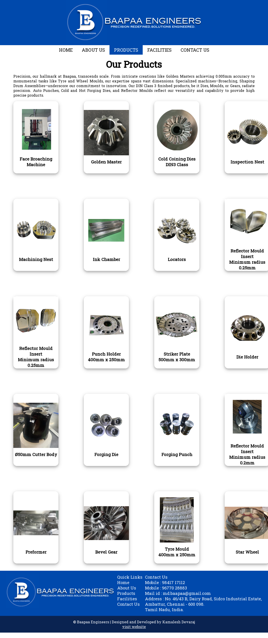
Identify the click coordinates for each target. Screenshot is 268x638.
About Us (126, 588)
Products (126, 593)
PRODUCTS (126, 50)
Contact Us (128, 604)
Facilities (127, 598)
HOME (66, 50)
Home (123, 582)
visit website (134, 626)
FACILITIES (159, 50)
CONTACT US (195, 50)
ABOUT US (93, 50)
